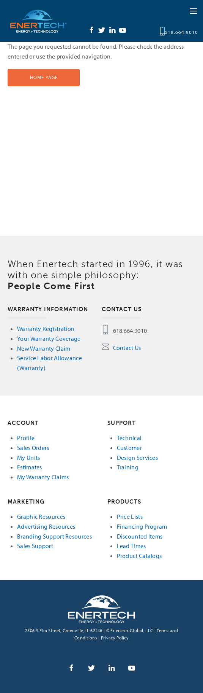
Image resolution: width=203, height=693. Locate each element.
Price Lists (130, 516)
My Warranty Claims (43, 477)
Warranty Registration (45, 328)
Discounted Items (140, 536)
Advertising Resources (46, 526)
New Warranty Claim (43, 348)
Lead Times (131, 546)
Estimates (29, 467)
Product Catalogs (139, 555)
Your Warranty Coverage (49, 338)
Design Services (137, 457)
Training (127, 467)
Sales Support (35, 546)
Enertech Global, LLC (45, 21)
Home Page (44, 77)
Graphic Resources (41, 516)
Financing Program (142, 526)
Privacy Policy (115, 638)
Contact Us (127, 347)
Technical (129, 438)
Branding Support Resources (54, 536)
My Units (28, 457)
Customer (129, 447)
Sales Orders (33, 447)
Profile (26, 438)
